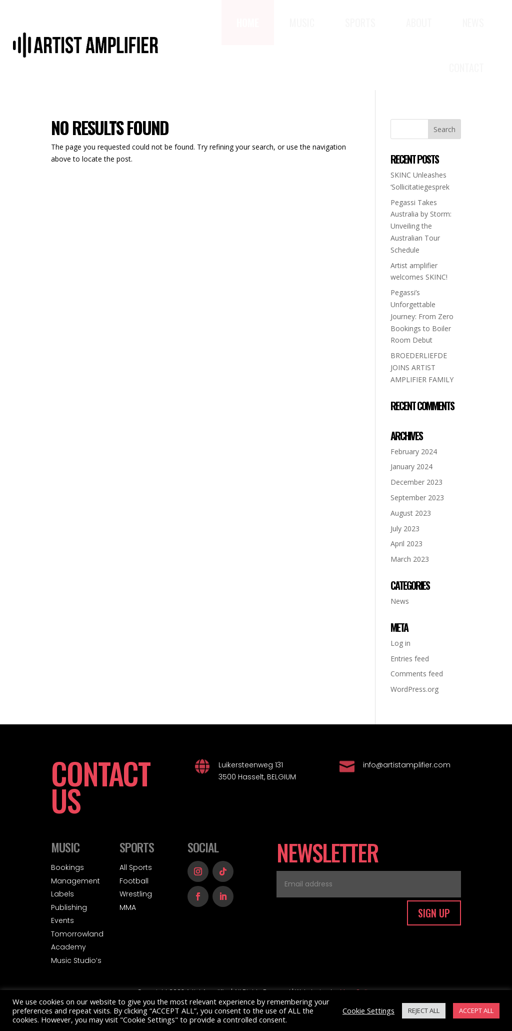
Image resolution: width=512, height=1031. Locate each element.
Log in (400, 643)
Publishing (69, 907)
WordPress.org (414, 689)
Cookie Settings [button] (368, 1010)
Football (134, 881)
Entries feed (409, 658)
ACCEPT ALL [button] (476, 1010)
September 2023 (417, 497)
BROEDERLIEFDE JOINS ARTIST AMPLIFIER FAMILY (422, 367)
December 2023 (416, 482)
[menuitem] (248, 22)
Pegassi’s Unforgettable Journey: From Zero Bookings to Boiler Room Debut (422, 316)
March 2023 (409, 559)
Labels (62, 894)
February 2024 (413, 451)
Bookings (67, 867)
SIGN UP (434, 912)
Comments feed (416, 673)
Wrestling (136, 894)
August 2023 (410, 513)
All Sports (136, 867)
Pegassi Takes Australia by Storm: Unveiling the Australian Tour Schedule (421, 226)
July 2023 (405, 528)
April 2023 (406, 543)
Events (62, 920)
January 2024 (411, 466)
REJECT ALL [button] (424, 1010)
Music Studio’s (76, 960)
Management (75, 881)
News (399, 601)
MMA (128, 907)
